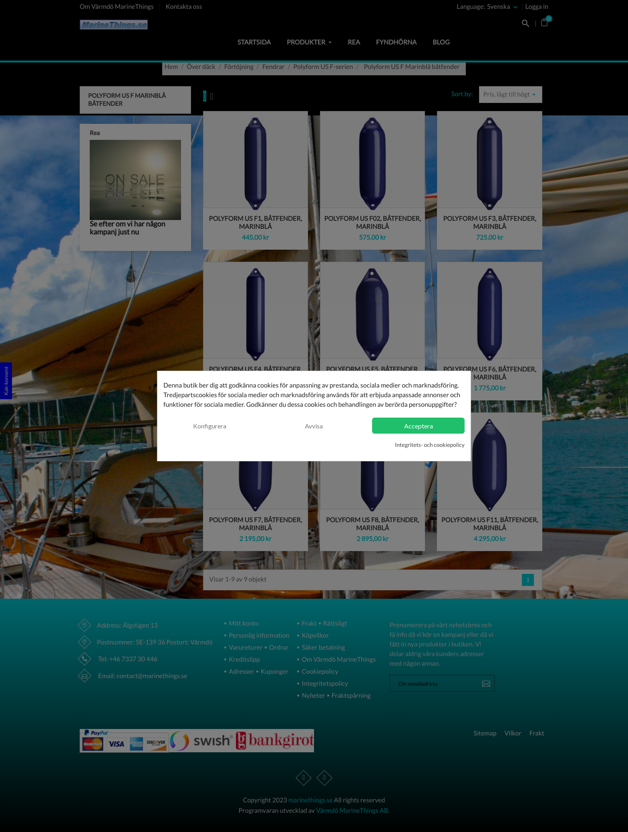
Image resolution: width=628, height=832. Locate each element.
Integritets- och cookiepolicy (430, 444)
